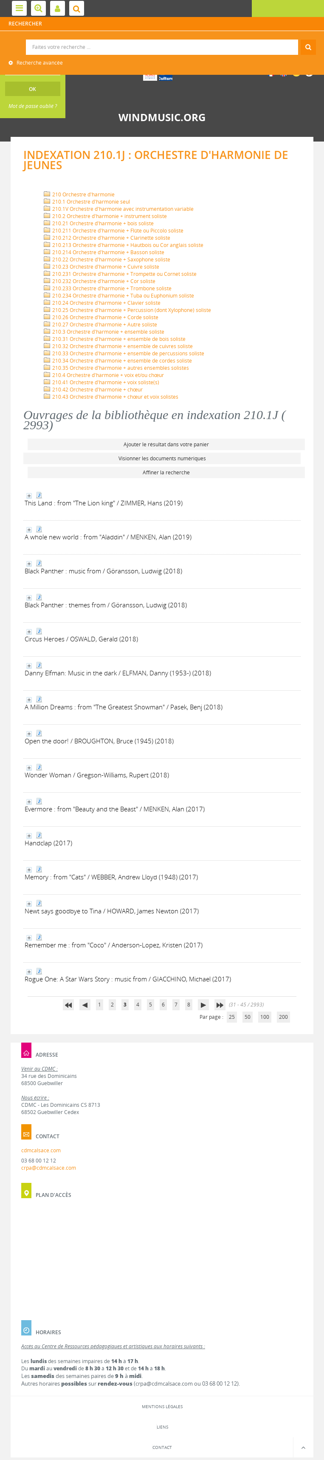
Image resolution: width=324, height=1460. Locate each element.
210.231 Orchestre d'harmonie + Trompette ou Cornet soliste (120, 274)
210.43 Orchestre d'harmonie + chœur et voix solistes (111, 396)
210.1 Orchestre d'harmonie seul (87, 201)
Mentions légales (162, 1406)
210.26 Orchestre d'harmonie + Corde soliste (101, 317)
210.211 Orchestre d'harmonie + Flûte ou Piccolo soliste (113, 230)
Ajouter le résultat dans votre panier (166, 444)
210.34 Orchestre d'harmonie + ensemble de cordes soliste (118, 360)
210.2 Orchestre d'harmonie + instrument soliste (105, 216)
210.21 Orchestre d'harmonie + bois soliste (99, 223)
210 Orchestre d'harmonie (79, 194)
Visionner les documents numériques (162, 458)
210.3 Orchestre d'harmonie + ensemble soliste (104, 331)
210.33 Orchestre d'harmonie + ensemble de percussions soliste (124, 353)
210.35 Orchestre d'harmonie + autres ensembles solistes (116, 367)
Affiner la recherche (166, 472)
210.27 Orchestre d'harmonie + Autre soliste (100, 324)
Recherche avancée (39, 62)
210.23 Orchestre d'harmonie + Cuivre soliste (101, 266)
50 (248, 1017)
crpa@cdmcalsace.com (48, 1167)
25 (232, 1017)
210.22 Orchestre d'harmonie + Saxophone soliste (107, 259)
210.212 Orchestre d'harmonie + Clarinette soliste (107, 237)
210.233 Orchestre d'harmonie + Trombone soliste (108, 288)
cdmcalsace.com (41, 1150)
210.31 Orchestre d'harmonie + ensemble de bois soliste (115, 339)
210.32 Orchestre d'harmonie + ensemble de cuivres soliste (118, 346)
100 (264, 1017)
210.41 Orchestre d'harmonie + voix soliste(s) (101, 382)
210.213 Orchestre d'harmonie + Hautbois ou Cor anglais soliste (123, 245)
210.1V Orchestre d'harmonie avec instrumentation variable (119, 209)
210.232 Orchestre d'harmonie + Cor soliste (99, 281)
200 (283, 1017)
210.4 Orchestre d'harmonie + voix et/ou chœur (104, 375)
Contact (162, 1447)
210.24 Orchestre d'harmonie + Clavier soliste (102, 302)
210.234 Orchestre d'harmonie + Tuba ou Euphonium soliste (119, 295)
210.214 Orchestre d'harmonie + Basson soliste (104, 252)
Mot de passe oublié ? (32, 106)
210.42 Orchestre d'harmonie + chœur (93, 389)
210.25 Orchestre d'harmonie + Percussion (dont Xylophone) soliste (127, 310)
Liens (162, 1427)
